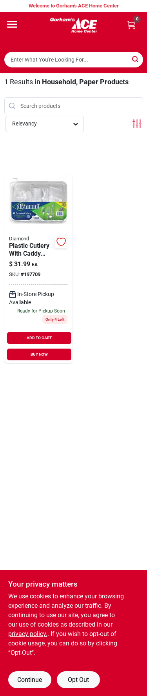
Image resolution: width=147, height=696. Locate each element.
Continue (29, 679)
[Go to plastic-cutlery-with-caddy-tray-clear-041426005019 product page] (38, 268)
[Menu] (12, 24)
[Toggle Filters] (137, 123)
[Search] (136, 59)
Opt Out (78, 679)
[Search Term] (73, 59)
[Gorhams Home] (73, 25)
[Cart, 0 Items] (131, 25)
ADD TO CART (39, 338)
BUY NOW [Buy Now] (39, 354)
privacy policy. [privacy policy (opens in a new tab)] (27, 634)
